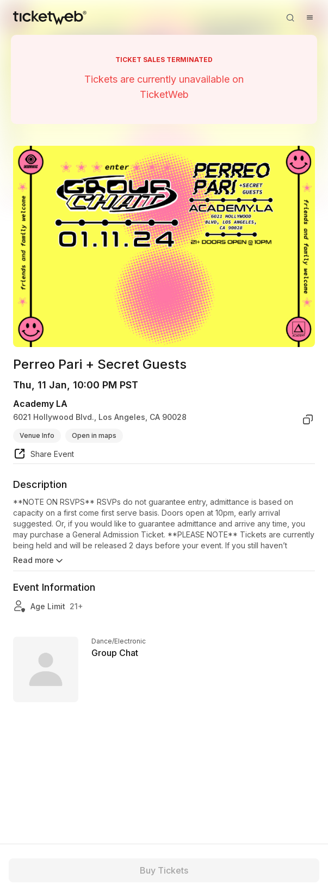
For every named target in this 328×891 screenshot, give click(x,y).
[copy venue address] (308, 419)
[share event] (43, 455)
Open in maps (94, 435)
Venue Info (37, 435)
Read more (39, 560)
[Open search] (289, 17)
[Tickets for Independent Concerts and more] (49, 17)
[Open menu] (309, 17)
